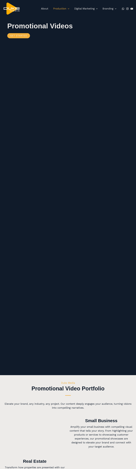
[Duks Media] (11, 8)
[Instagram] (127, 8)
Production (61, 8)
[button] (67, 8)
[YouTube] (131, 8)
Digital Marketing (86, 8)
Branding (109, 8)
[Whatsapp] (123, 8)
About (44, 8)
